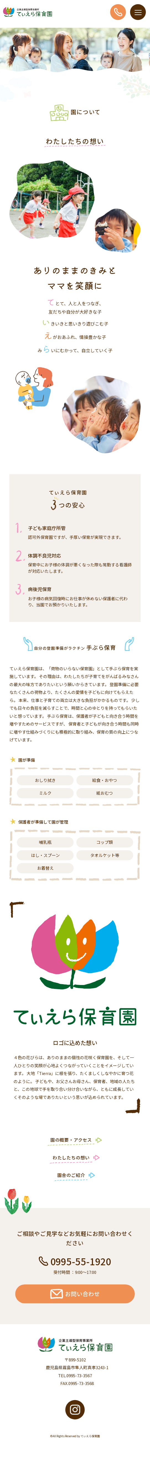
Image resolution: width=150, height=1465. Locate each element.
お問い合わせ (75, 1294)
